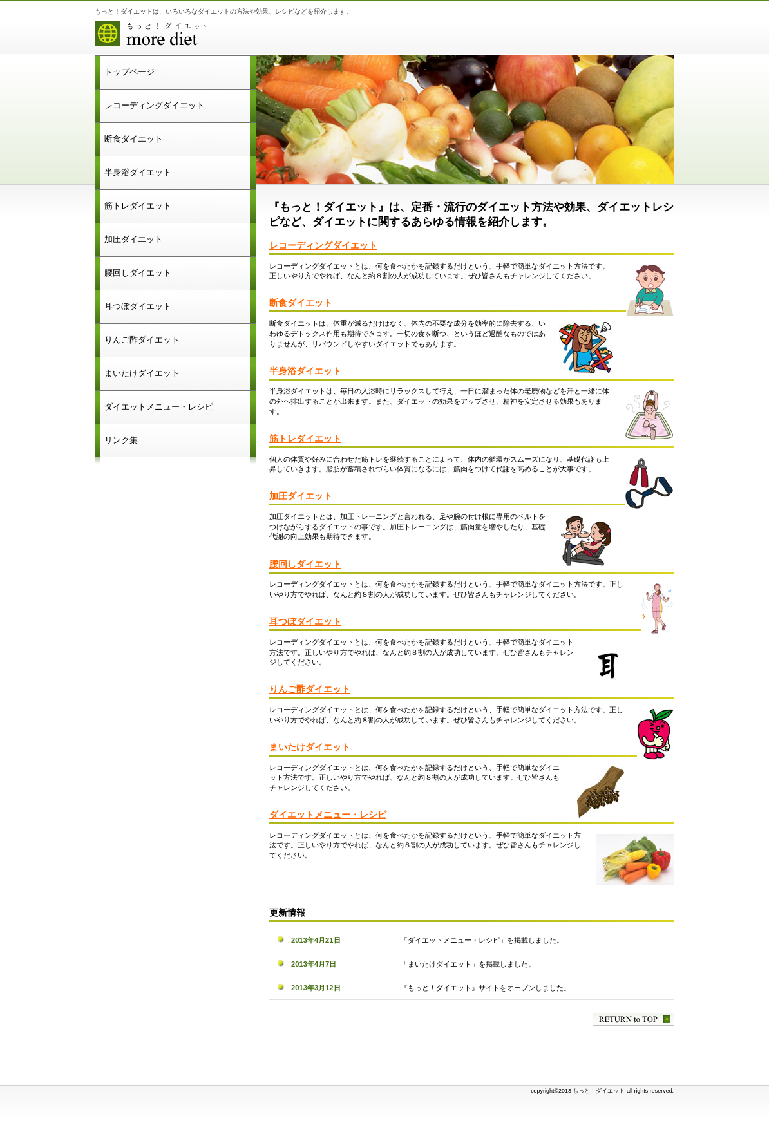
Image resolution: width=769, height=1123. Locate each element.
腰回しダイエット (305, 564)
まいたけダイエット (309, 747)
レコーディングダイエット (323, 245)
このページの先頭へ (633, 1019)
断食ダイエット (300, 303)
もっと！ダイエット (256, 35)
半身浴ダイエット (305, 371)
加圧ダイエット (300, 496)
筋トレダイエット (305, 439)
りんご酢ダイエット (309, 689)
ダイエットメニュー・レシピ (327, 815)
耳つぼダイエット (305, 622)
